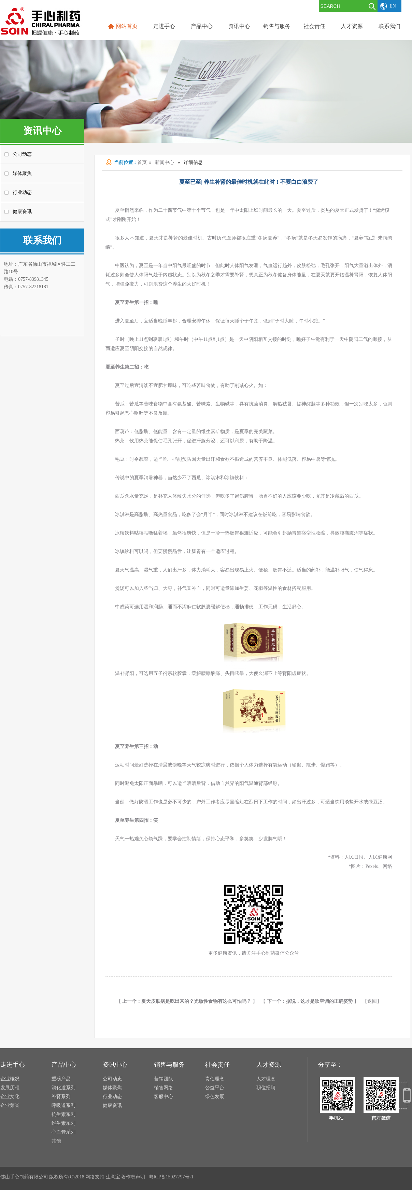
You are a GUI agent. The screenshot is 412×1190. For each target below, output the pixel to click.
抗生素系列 (63, 1114)
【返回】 (372, 1001)
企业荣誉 (9, 1105)
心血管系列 (63, 1132)
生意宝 (113, 1176)
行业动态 (22, 192)
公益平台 (214, 1087)
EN (392, 6)
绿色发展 (214, 1096)
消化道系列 (63, 1087)
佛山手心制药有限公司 (24, 1176)
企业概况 (9, 1078)
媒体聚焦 (22, 173)
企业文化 (9, 1096)
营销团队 (163, 1078)
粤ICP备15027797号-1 (171, 1176)
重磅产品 (61, 1078)
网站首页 (127, 26)
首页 (142, 162)
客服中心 (163, 1096)
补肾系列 (61, 1096)
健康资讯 (22, 211)
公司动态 (22, 154)
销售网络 (163, 1087)
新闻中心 (164, 162)
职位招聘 (265, 1087)
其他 (56, 1141)
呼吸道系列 (63, 1105)
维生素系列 (63, 1123)
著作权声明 (133, 1176)
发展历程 (9, 1087)
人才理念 (265, 1078)
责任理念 (214, 1078)
